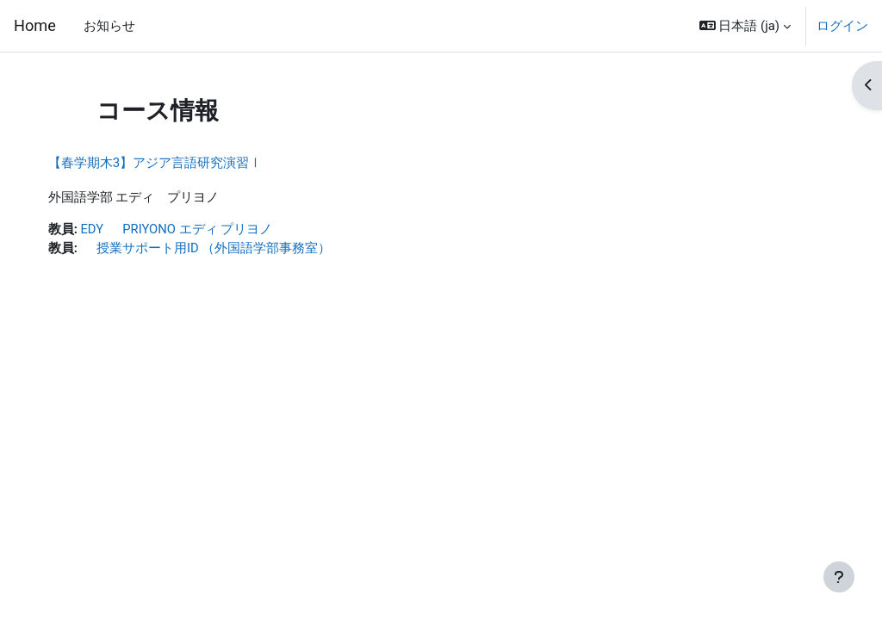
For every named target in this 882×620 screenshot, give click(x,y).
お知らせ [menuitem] (109, 26)
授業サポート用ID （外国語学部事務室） (223, 248)
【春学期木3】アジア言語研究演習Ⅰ (172, 162)
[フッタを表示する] (838, 576)
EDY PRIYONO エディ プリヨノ (194, 229)
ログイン (842, 26)
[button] (745, 26)
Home (35, 25)
